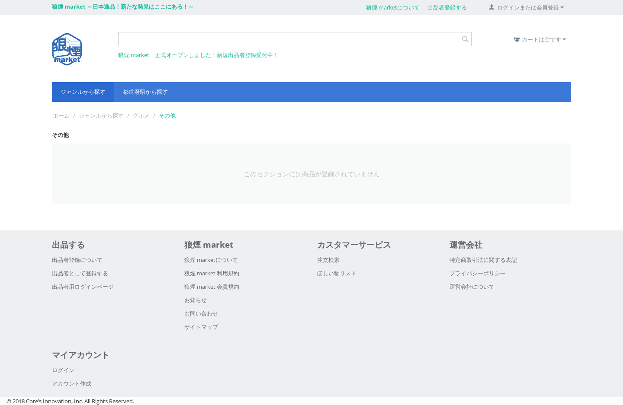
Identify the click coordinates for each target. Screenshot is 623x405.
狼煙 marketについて (393, 7)
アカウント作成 (71, 383)
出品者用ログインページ (83, 286)
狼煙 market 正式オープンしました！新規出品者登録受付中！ (198, 55)
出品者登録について (77, 260)
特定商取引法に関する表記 (483, 260)
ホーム (61, 115)
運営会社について (472, 286)
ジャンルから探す (83, 92)
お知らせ (195, 300)
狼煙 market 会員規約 (211, 286)
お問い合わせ (201, 313)
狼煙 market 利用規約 (211, 273)
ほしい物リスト (336, 273)
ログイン (63, 370)
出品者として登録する (80, 273)
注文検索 (328, 260)
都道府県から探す (145, 92)
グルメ (141, 115)
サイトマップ (201, 327)
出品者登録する (447, 7)
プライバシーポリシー (478, 273)
